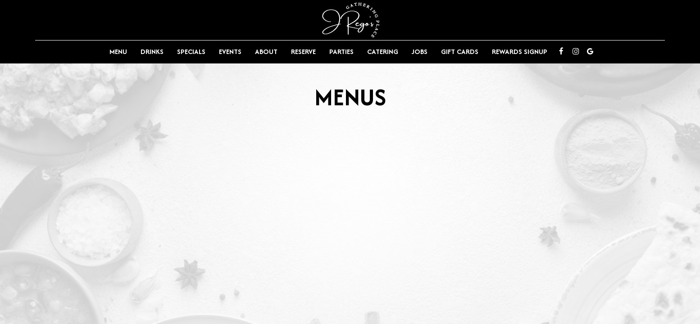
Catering (382, 51)
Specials (191, 51)
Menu (118, 51)
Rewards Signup (519, 51)
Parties (341, 51)
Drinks (152, 51)
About (266, 51)
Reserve (303, 51)
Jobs (419, 51)
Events (230, 51)
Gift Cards (459, 51)
